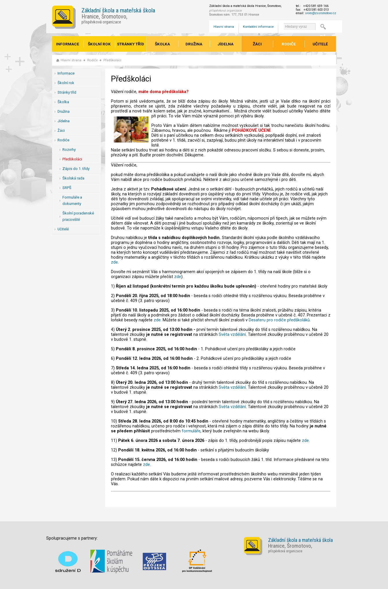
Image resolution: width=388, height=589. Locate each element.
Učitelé (320, 44)
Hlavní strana (224, 27)
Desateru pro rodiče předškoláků (279, 320)
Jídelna (225, 44)
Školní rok (99, 44)
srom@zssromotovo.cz (320, 13)
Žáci (257, 44)
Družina (193, 44)
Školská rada (73, 178)
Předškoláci (112, 60)
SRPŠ (66, 188)
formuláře (191, 431)
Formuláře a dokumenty (72, 200)
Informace (67, 44)
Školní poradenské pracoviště (78, 216)
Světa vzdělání (232, 334)
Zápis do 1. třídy (76, 168)
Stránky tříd (130, 44)
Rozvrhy (69, 149)
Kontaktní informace (258, 27)
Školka (162, 44)
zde (114, 262)
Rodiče (289, 44)
